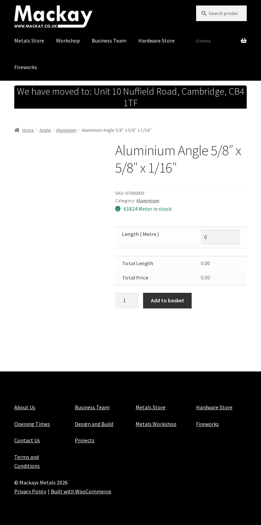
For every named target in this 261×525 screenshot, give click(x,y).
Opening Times (32, 423)
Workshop (68, 40)
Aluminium (66, 130)
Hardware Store (156, 40)
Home (28, 130)
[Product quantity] (126, 300)
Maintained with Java (39, 500)
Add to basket (167, 300)
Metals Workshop (156, 423)
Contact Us (27, 440)
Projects (84, 440)
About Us (24, 407)
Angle (45, 130)
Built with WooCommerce (81, 491)
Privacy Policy (30, 491)
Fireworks (25, 67)
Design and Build (94, 423)
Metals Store (29, 40)
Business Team (109, 40)
